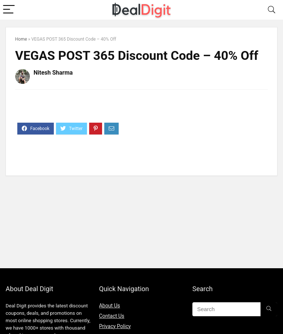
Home (21, 39)
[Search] (271, 10)
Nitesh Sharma (53, 72)
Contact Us (112, 316)
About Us (109, 306)
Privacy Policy (115, 326)
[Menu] (9, 10)
